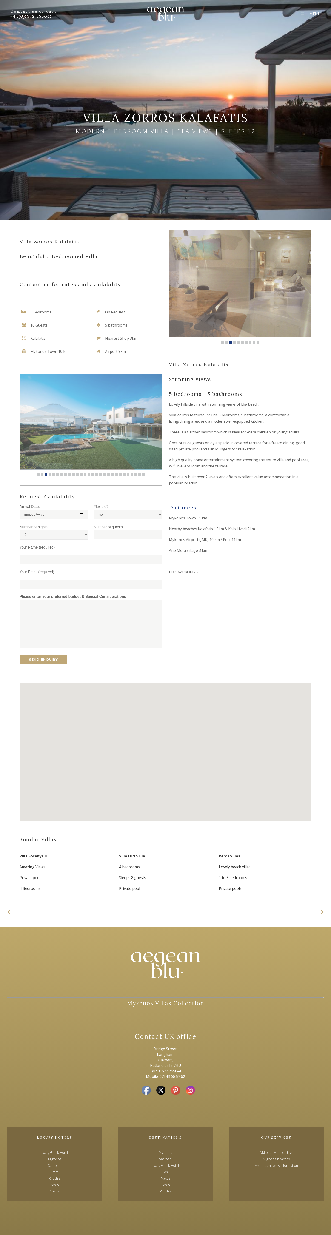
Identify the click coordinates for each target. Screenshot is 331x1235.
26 (135, 474)
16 (96, 474)
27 (139, 474)
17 (100, 474)
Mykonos (165, 1152)
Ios (165, 1172)
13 (85, 474)
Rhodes (165, 1191)
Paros (165, 1185)
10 (73, 474)
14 (89, 474)
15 (92, 474)
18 (104, 474)
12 (81, 474)
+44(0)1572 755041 (31, 16)
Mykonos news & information (276, 1165)
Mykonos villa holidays (276, 1152)
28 (143, 474)
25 (132, 474)
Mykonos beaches (276, 1159)
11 (77, 474)
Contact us (24, 11)
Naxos (165, 1178)
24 (128, 474)
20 (112, 474)
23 (124, 474)
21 (116, 474)
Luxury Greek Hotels (54, 1152)
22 (120, 474)
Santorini (165, 1159)
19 (108, 474)
